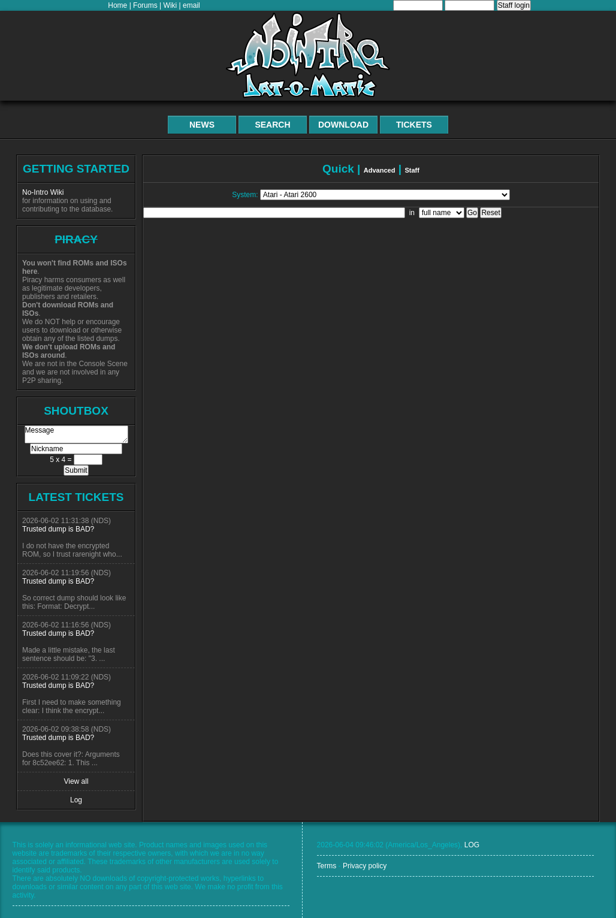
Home (117, 5)
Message (76, 434)
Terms (327, 866)
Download (343, 124)
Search (272, 124)
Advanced (379, 170)
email (191, 5)
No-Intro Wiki (43, 192)
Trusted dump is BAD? (58, 529)
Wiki (170, 5)
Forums (145, 5)
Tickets (414, 124)
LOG (471, 845)
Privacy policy (364, 866)
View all (76, 781)
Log (76, 800)
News (202, 124)
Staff (411, 170)
